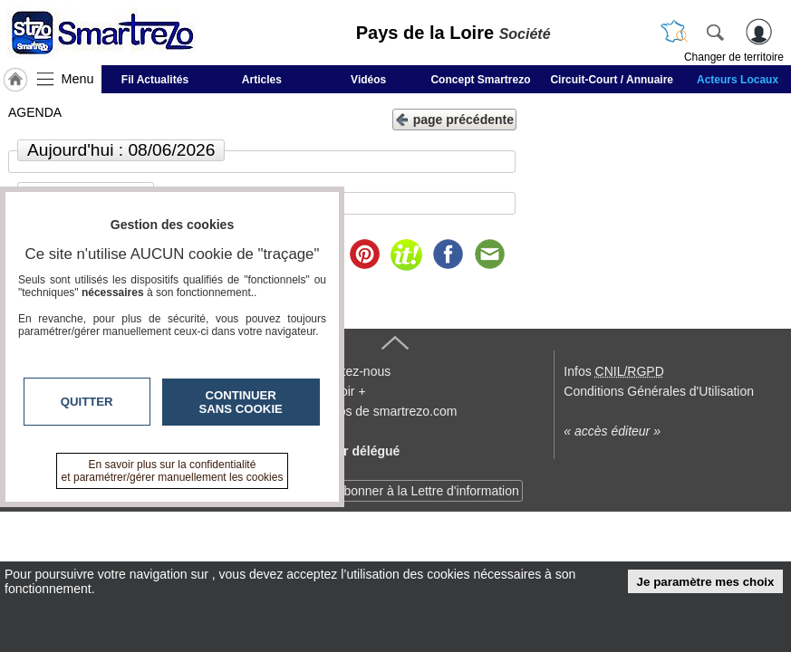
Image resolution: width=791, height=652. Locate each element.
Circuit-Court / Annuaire (611, 79)
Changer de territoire (734, 57)
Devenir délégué (351, 451)
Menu (78, 79)
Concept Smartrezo (480, 79)
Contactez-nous (346, 371)
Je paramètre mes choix (706, 582)
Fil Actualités (154, 79)
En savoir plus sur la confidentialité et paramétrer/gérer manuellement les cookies (173, 471)
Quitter (87, 401)
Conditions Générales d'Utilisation (659, 391)
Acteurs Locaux (737, 79)
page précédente (454, 118)
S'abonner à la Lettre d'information (422, 491)
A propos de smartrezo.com (379, 411)
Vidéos (368, 79)
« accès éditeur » (612, 431)
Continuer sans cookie (241, 402)
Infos (613, 371)
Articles (262, 79)
